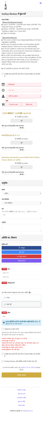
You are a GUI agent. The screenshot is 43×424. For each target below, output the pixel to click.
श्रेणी (7, 101)
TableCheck (21, 261)
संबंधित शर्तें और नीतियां (28, 367)
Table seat (27, 104)
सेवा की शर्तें (21, 394)
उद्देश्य (3, 190)
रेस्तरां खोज (21, 405)
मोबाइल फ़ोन (8, 283)
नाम (6, 269)
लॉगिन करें (4, 244)
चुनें (22, 121)
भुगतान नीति (21, 401)
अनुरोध (4, 222)
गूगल (21, 252)
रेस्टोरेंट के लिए (21, 390)
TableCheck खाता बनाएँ (10, 329)
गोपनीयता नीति (21, 398)
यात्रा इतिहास (5, 199)
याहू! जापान (21, 256)
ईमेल (6, 313)
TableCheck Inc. (28, 411)
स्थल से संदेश (5, 20)
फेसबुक (21, 248)
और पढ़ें (21, 128)
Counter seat (12, 104)
